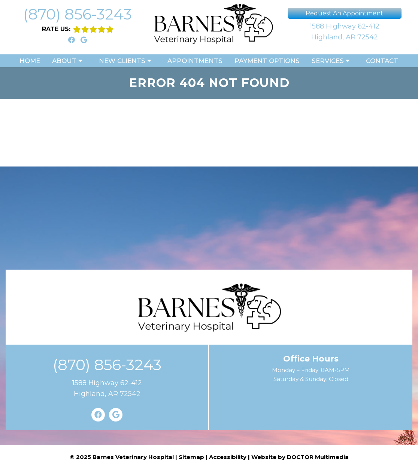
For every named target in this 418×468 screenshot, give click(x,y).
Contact (382, 60)
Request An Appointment (344, 13)
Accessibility (227, 456)
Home (29, 60)
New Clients (122, 60)
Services (328, 60)
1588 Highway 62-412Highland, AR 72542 (344, 31)
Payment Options (267, 60)
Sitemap (191, 456)
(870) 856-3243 (77, 14)
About (64, 60)
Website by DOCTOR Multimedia (300, 456)
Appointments (194, 60)
